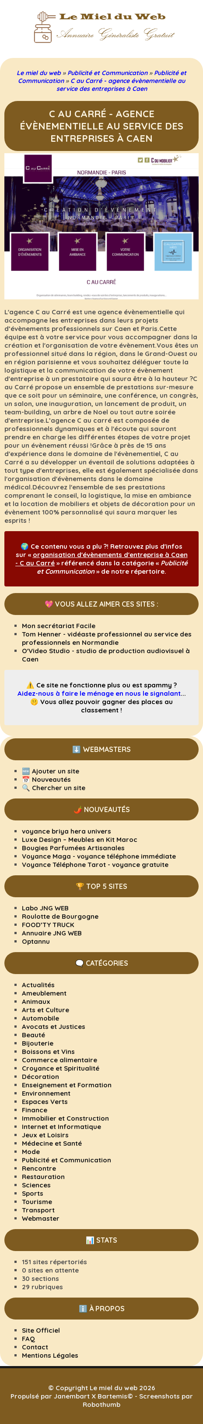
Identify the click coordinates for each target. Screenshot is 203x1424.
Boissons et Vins (48, 1051)
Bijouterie (37, 1043)
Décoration (40, 1076)
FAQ (28, 1338)
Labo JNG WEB (45, 908)
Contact (35, 1347)
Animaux (36, 1001)
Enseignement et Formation (67, 1085)
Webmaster (41, 1218)
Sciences (36, 1185)
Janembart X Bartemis (90, 1396)
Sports (32, 1193)
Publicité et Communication (66, 1160)
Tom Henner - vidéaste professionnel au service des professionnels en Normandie (107, 638)
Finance (34, 1110)
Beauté (33, 1035)
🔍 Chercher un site (53, 788)
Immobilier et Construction (65, 1118)
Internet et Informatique (61, 1126)
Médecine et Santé (52, 1143)
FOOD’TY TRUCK (48, 925)
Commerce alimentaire (59, 1060)
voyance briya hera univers (66, 831)
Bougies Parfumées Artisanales (73, 848)
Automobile (40, 1018)
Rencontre (39, 1168)
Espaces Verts (45, 1101)
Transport (38, 1210)
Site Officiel (41, 1330)
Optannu (36, 941)
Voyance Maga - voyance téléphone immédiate (99, 856)
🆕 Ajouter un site (50, 771)
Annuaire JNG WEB (52, 933)
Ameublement (44, 993)
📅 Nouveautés (46, 779)
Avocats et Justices (53, 1026)
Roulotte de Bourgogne (60, 916)
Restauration (43, 1176)
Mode (31, 1151)
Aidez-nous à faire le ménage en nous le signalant (99, 693)
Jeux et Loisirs (45, 1135)
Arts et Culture (45, 1010)
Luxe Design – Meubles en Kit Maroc (79, 839)
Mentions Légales (50, 1355)
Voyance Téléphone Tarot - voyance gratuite (95, 864)
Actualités (38, 985)
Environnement (46, 1093)
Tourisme (37, 1201)
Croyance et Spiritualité (60, 1068)
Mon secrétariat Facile (58, 626)
